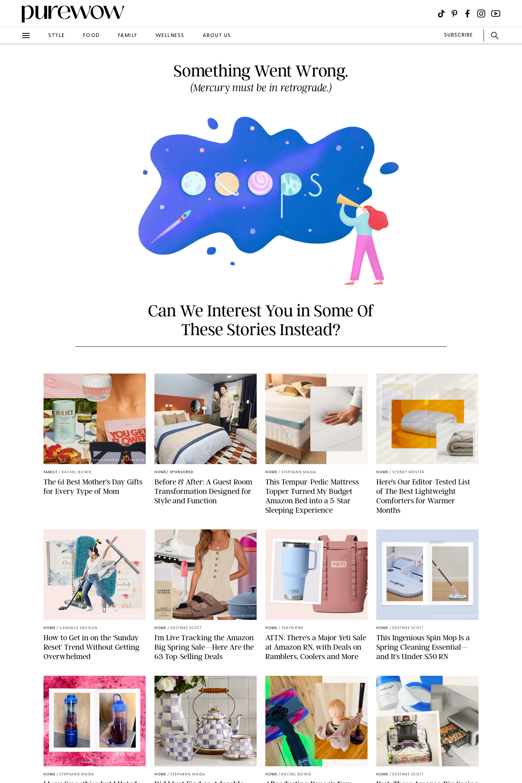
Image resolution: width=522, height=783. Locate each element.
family (127, 35)
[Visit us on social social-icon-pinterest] (454, 13)
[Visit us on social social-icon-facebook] (467, 13)
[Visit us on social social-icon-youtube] (495, 13)
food (91, 35)
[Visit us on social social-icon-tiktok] (441, 13)
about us (217, 35)
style (56, 35)
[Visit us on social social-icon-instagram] (481, 13)
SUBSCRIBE (458, 35)
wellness (170, 35)
